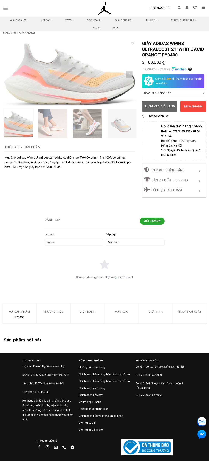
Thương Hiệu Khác (183, 20)
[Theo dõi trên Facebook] (40, 448)
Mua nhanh (193, 106)
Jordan (47, 20)
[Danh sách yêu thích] (195, 7)
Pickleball (95, 20)
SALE (115, 27)
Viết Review (152, 220)
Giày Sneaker (19, 20)
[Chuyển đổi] (199, 171)
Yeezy (70, 20)
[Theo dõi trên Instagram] (49, 448)
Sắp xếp (110, 234)
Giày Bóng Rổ (124, 20)
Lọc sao (49, 234)
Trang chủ (9, 32)
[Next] (129, 74)
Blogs (97, 27)
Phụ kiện (152, 20)
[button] (5, 8)
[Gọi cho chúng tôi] (65, 448)
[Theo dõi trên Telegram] (74, 448)
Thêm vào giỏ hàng (160, 106)
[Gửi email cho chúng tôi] (57, 448)
